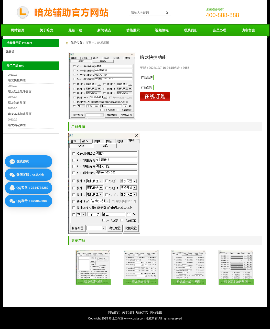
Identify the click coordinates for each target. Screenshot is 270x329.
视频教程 (162, 30)
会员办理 (219, 30)
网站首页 (17, 30)
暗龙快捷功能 (17, 80)
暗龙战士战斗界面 (20, 91)
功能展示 (133, 30)
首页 (88, 42)
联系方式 (142, 312)
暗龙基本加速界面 (20, 114)
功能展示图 (101, 42)
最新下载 (75, 30)
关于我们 (128, 312)
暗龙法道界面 (17, 102)
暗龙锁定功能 (17, 125)
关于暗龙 (46, 30)
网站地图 (156, 312)
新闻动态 (104, 30)
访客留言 (248, 30)
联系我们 (190, 30)
